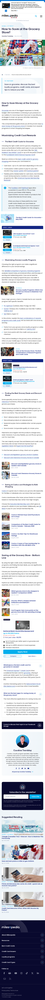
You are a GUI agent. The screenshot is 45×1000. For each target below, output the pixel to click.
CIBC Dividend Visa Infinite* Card (19, 151)
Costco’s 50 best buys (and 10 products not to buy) (25, 515)
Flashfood (24, 188)
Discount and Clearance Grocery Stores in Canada (21, 458)
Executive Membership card (20, 504)
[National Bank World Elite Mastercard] (7, 366)
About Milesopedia (8, 935)
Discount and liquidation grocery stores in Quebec (21, 455)
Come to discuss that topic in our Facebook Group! (19, 725)
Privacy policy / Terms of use (10, 990)
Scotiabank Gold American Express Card (20, 155)
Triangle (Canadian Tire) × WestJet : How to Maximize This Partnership (22, 837)
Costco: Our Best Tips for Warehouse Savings (24, 535)
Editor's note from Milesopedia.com (33, 68)
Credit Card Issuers (9, 951)
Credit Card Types (8, 962)
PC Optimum (8, 306)
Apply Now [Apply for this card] (7, 237)
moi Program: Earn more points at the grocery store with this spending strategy (26, 611)
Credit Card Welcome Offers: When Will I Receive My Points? (20, 909)
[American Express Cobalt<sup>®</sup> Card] (7, 378)
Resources (5, 940)
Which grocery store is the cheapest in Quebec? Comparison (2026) (25, 592)
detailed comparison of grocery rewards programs (22, 271)
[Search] (36, 16)
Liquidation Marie (7, 446)
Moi (5, 314)
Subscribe (35, 797)
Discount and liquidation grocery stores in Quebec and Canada (26, 465)
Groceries (5, 110)
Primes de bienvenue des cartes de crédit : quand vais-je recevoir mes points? (22, 885)
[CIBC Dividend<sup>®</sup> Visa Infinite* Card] (7, 232)
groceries (27, 673)
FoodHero (14, 188)
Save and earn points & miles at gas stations (18, 861)
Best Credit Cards (8, 946)
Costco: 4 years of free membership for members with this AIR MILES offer (25, 544)
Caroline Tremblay (22, 750)
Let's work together (7, 988)
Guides (4, 26)
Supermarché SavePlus (25, 446)
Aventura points (32, 171)
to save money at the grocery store (22, 125)
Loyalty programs (8, 957)
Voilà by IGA (8, 311)
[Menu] (41, 16)
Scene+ (6, 309)
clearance (5, 402)
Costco (4, 491)
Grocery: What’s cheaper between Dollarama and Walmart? (23, 601)
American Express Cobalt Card (18, 671)
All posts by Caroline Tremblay (21, 772)
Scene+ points (18, 171)
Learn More (31, 656)
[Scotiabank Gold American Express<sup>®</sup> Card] (7, 245)
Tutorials (10, 26)
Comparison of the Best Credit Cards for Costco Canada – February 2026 (25, 525)
